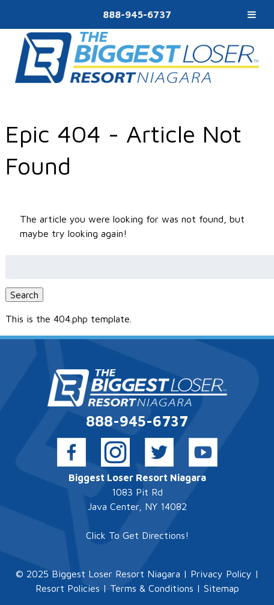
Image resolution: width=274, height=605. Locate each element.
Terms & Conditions (151, 588)
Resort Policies (67, 588)
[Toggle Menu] (252, 14)
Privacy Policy (221, 573)
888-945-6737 (137, 14)
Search (24, 294)
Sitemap (221, 588)
